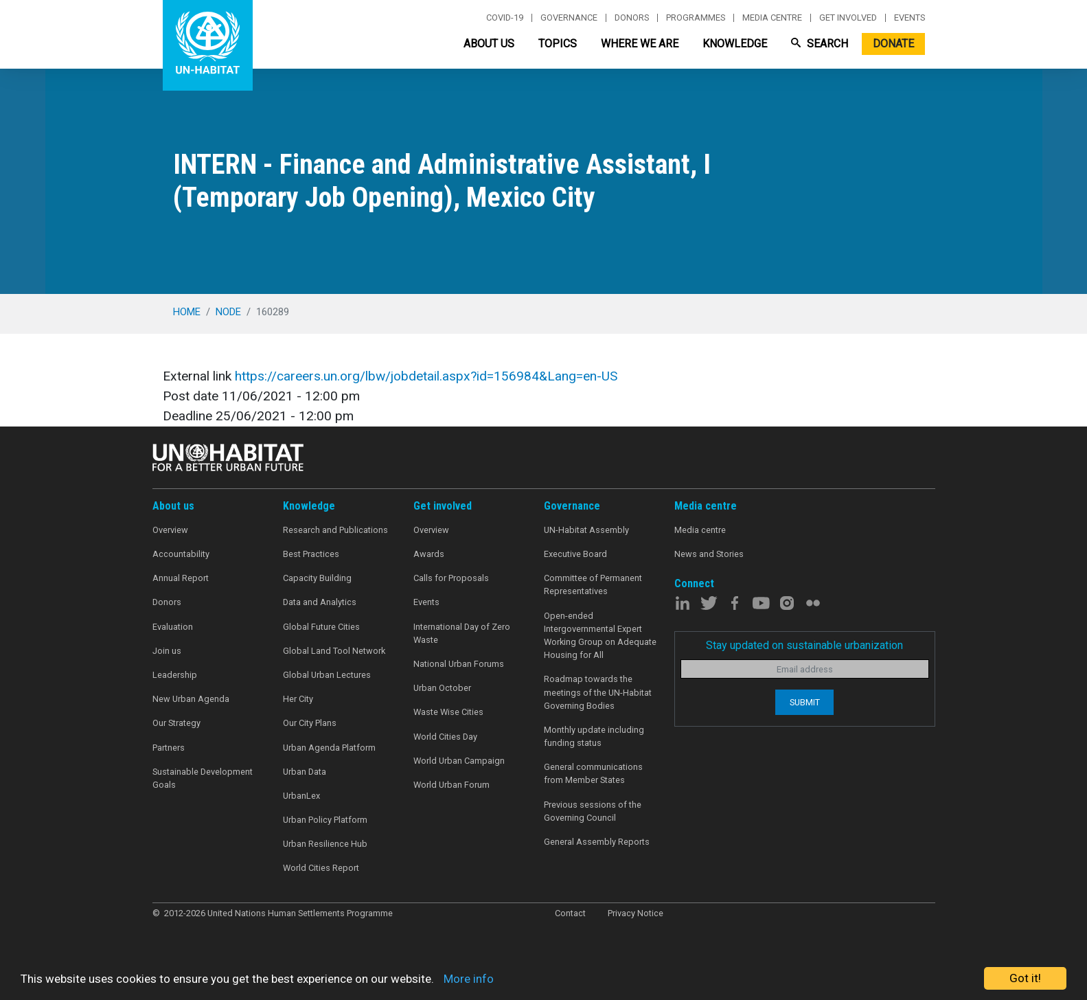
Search (819, 43)
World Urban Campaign (459, 760)
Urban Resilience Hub (325, 844)
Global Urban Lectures (327, 675)
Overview (170, 530)
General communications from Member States (593, 773)
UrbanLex (301, 796)
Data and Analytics (319, 602)
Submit (805, 702)
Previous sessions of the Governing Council (592, 811)
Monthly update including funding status (594, 736)
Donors (632, 18)
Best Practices (311, 554)
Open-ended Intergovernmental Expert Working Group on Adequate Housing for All (600, 636)
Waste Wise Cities (448, 712)
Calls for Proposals (451, 578)
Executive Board (575, 554)
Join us (166, 651)
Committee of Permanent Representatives (593, 584)
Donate (893, 43)
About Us (489, 43)
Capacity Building (317, 578)
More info (469, 979)
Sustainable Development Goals (202, 778)
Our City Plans (309, 723)
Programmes (695, 18)
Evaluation (172, 627)
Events (909, 18)
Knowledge (734, 43)
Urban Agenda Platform (329, 747)
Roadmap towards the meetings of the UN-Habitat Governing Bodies (598, 692)
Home (187, 312)
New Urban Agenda (190, 699)
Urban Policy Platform (325, 820)
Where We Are (639, 43)
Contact (570, 913)
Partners (168, 747)
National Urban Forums (458, 664)
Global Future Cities (321, 627)
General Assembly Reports (597, 842)
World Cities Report (321, 868)
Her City (298, 699)
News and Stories (709, 554)
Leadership (174, 675)
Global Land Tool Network (334, 651)
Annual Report (180, 578)
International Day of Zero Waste (461, 633)
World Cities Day (445, 736)
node (228, 312)
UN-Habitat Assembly (586, 530)
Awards (428, 554)
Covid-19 (504, 18)
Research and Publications (335, 530)
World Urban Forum (451, 785)
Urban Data (304, 771)
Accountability (180, 554)
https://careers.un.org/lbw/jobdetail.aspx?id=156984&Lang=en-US (426, 376)
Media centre (772, 18)
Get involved (848, 18)
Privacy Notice (635, 913)
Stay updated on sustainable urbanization (804, 645)
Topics (557, 43)
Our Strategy (176, 723)
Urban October (442, 688)
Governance (568, 18)
